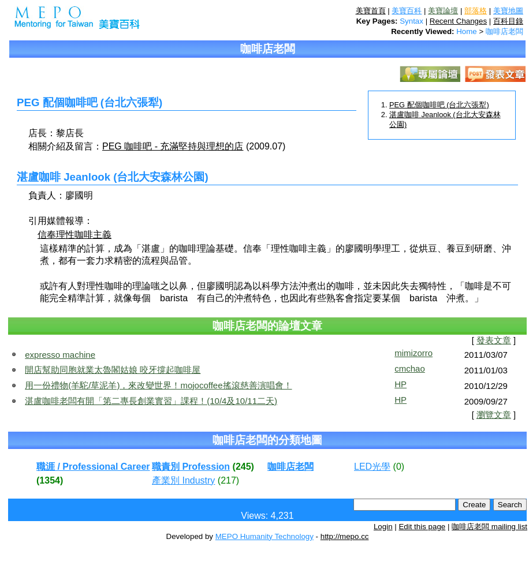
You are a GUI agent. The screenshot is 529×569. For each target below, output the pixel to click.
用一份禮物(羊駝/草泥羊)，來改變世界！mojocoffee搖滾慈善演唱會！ (158, 385)
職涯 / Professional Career (93, 466)
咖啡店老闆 (504, 31)
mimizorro (413, 353)
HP (400, 384)
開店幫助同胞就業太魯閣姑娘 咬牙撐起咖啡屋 (112, 370)
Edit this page (421, 526)
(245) (243, 466)
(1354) (49, 480)
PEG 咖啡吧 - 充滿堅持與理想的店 (172, 146)
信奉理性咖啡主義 (74, 234)
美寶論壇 (443, 10)
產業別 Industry (183, 480)
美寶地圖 (508, 10)
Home (466, 31)
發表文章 (493, 340)
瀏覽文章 (493, 415)
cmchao (409, 368)
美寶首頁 (371, 10)
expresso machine (60, 355)
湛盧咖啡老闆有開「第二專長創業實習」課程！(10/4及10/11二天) (151, 401)
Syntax (411, 21)
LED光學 (372, 466)
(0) (399, 466)
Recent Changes (458, 21)
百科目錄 (508, 21)
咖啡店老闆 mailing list (489, 526)
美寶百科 (407, 10)
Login (383, 526)
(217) (228, 480)
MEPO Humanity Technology (264, 536)
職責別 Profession (191, 466)
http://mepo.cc (345, 536)
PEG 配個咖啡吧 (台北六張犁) (439, 104)
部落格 (475, 10)
